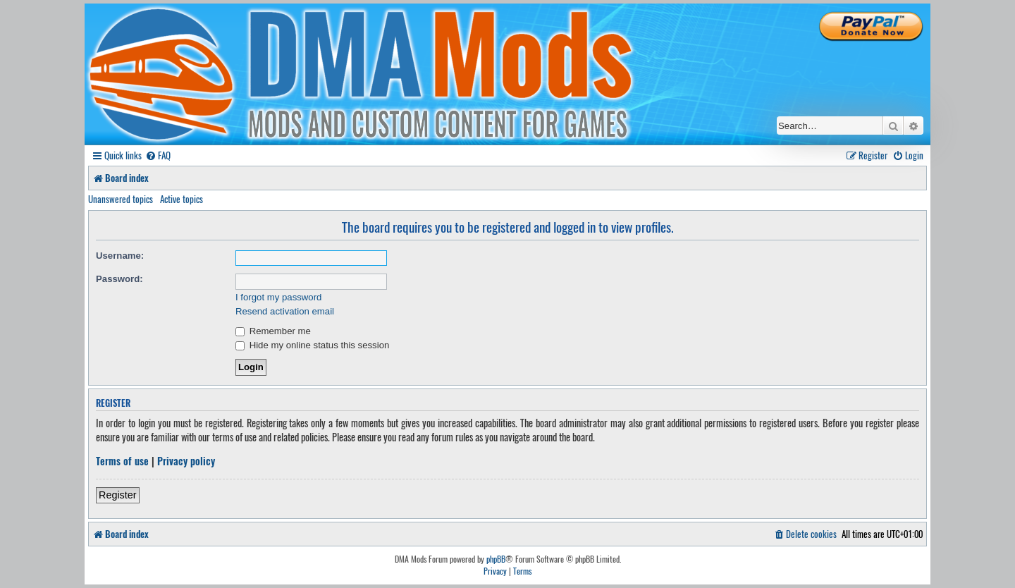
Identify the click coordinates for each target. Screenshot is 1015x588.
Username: (120, 255)
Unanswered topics (120, 199)
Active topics (181, 199)
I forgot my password (278, 297)
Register (118, 495)
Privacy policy (186, 461)
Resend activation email (284, 311)
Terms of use (122, 461)
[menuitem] (158, 155)
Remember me (273, 331)
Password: (119, 279)
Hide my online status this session (312, 345)
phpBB (495, 559)
